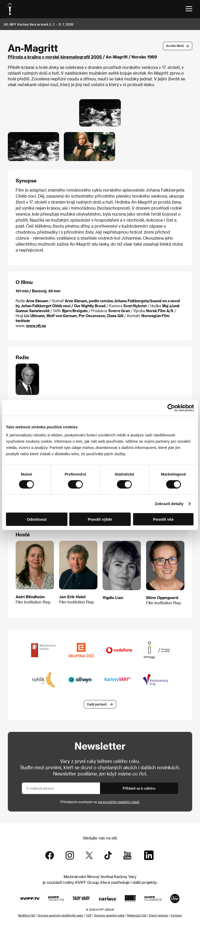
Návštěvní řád (26, 915)
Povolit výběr (100, 519)
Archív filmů (175, 46)
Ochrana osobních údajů (109, 915)
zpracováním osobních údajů (119, 802)
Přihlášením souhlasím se (100, 802)
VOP (88, 915)
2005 (96, 56)
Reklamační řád (136, 915)
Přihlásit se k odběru (139, 788)
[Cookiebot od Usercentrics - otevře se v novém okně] (171, 408)
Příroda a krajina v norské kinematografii (49, 56)
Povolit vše (163, 519)
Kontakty (176, 915)
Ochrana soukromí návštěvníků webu (60, 915)
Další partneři (97, 704)
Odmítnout (37, 519)
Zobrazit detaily (169, 503)
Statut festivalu (158, 915)
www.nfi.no (36, 325)
